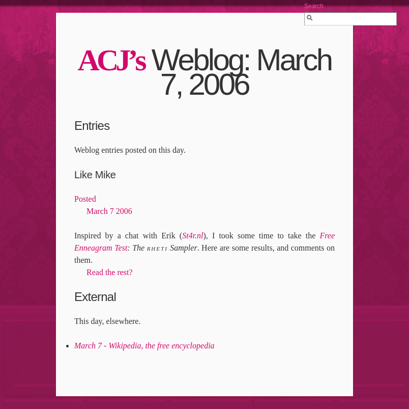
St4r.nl (192, 235)
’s (111, 60)
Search (314, 6)
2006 (124, 211)
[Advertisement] (204, 368)
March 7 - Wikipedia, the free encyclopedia (144, 345)
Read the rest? (109, 272)
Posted (85, 199)
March (97, 211)
